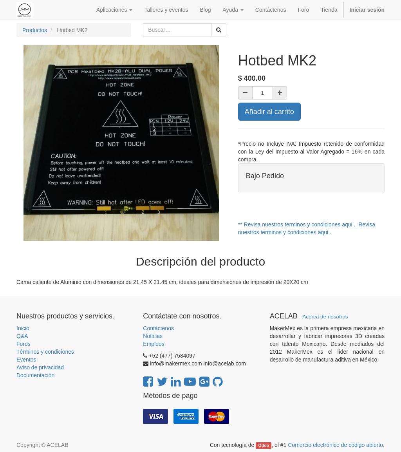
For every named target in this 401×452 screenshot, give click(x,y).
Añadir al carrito (269, 112)
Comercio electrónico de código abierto (335, 445)
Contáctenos (158, 328)
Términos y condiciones (45, 352)
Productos (34, 30)
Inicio (22, 328)
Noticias (153, 336)
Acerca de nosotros (325, 317)
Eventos (26, 359)
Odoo (263, 445)
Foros (23, 344)
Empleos (153, 344)
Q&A (22, 336)
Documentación (35, 375)
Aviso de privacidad (40, 367)
